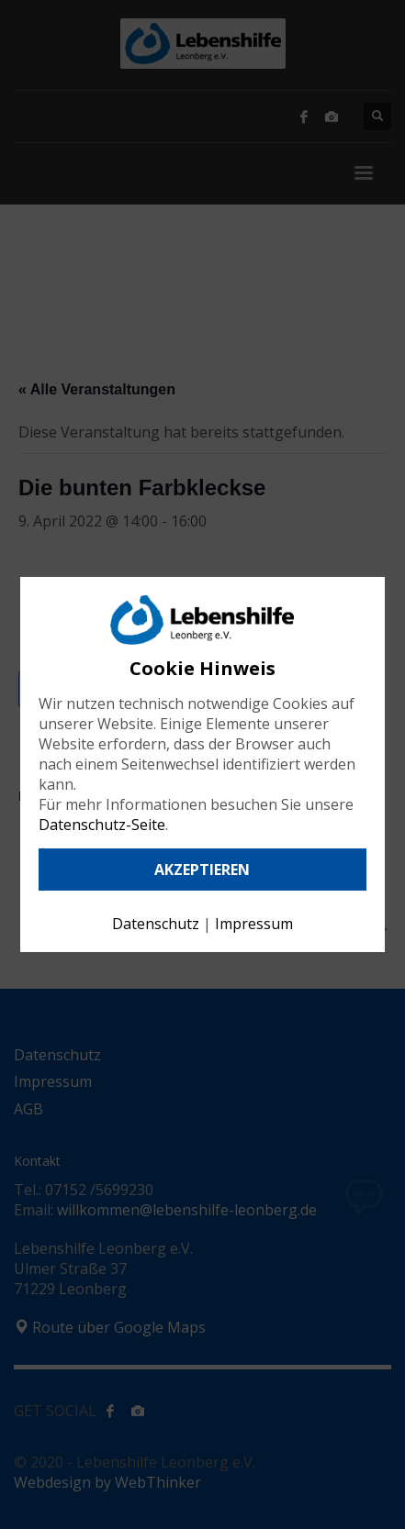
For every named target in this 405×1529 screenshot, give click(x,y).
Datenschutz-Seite (102, 824)
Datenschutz (155, 924)
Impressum (254, 924)
